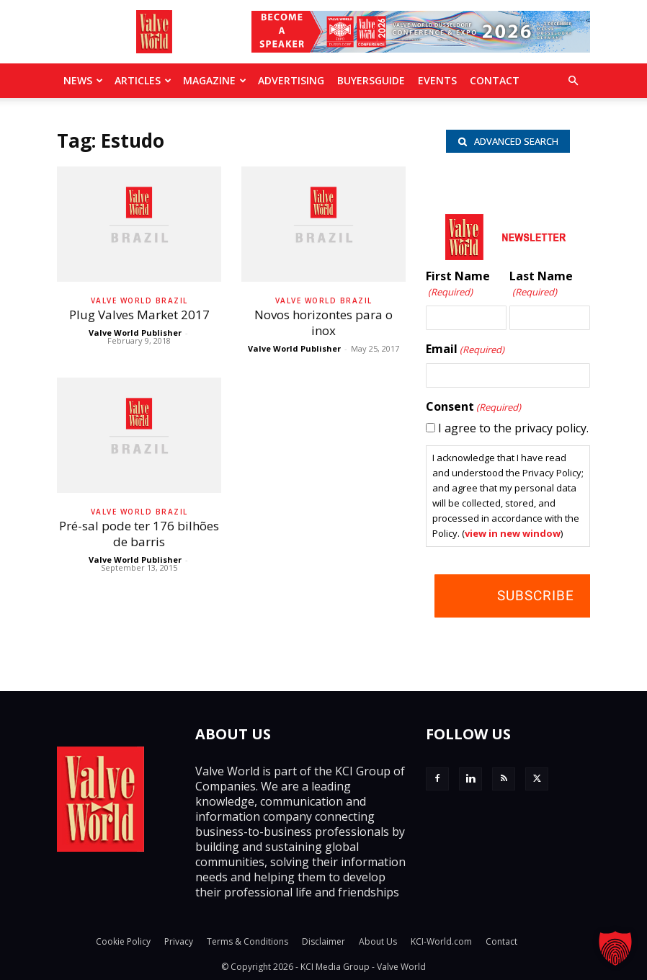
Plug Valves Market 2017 (139, 314)
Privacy (178, 941)
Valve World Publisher (135, 332)
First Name (458, 284)
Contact (494, 80)
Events (437, 80)
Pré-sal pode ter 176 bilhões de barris (139, 533)
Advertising (291, 80)
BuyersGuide (371, 80)
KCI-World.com (441, 941)
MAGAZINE (214, 80)
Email (465, 349)
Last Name (541, 284)
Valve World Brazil (139, 300)
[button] (572, 81)
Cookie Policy (123, 941)
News (83, 80)
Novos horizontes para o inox (323, 322)
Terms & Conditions (247, 941)
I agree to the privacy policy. (513, 428)
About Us (378, 941)
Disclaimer (323, 941)
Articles (143, 80)
